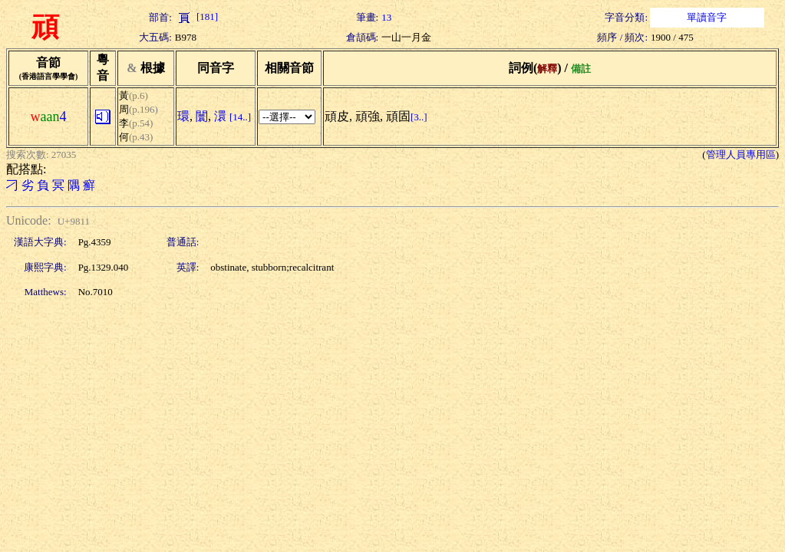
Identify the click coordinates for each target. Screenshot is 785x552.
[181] (196, 16)
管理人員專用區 (741, 154)
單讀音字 (707, 17)
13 (386, 17)
